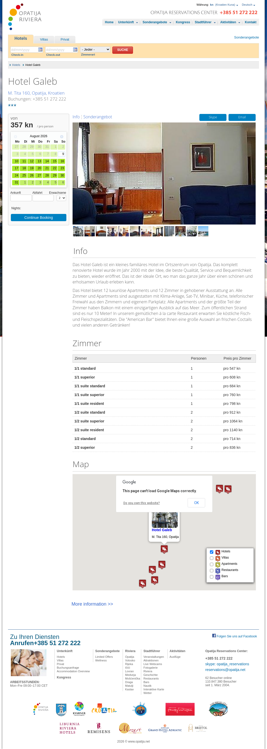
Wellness (101, 660)
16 (62, 161)
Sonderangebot (97, 117)
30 (62, 175)
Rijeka (129, 664)
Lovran (129, 671)
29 (54, 175)
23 (62, 168)
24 (16, 175)
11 (24, 161)
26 (31, 175)
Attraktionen (151, 660)
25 (24, 175)
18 (24, 168)
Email (242, 117)
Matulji (129, 685)
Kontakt (250, 22)
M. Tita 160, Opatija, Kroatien (36, 93)
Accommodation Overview (73, 671)
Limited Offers (104, 656)
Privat (65, 39)
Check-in (17, 54)
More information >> (92, 604)
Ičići (127, 667)
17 (16, 168)
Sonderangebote (155, 22)
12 (31, 161)
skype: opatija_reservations (227, 664)
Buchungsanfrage (68, 667)
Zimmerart (88, 54)
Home (109, 22)
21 (47, 168)
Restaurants (151, 678)
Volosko (130, 660)
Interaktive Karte (153, 689)
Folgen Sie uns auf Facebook (237, 636)
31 (16, 182)
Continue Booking (38, 217)
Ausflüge (175, 656)
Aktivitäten (228, 22)
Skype (213, 117)
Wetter (147, 692)
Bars (146, 682)
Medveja (130, 674)
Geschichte (150, 674)
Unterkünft (126, 22)
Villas (44, 39)
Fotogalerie (150, 667)
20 (39, 168)
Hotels (20, 38)
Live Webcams (152, 664)
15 (54, 161)
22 (54, 168)
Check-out (53, 54)
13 (39, 161)
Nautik (147, 685)
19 (31, 168)
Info (76, 117)
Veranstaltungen (153, 656)
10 (16, 161)
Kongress (183, 22)
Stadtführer (203, 22)
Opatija (129, 656)
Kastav (129, 689)
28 (47, 175)
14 (47, 161)
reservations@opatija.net (225, 670)
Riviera (130, 651)
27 (39, 175)
